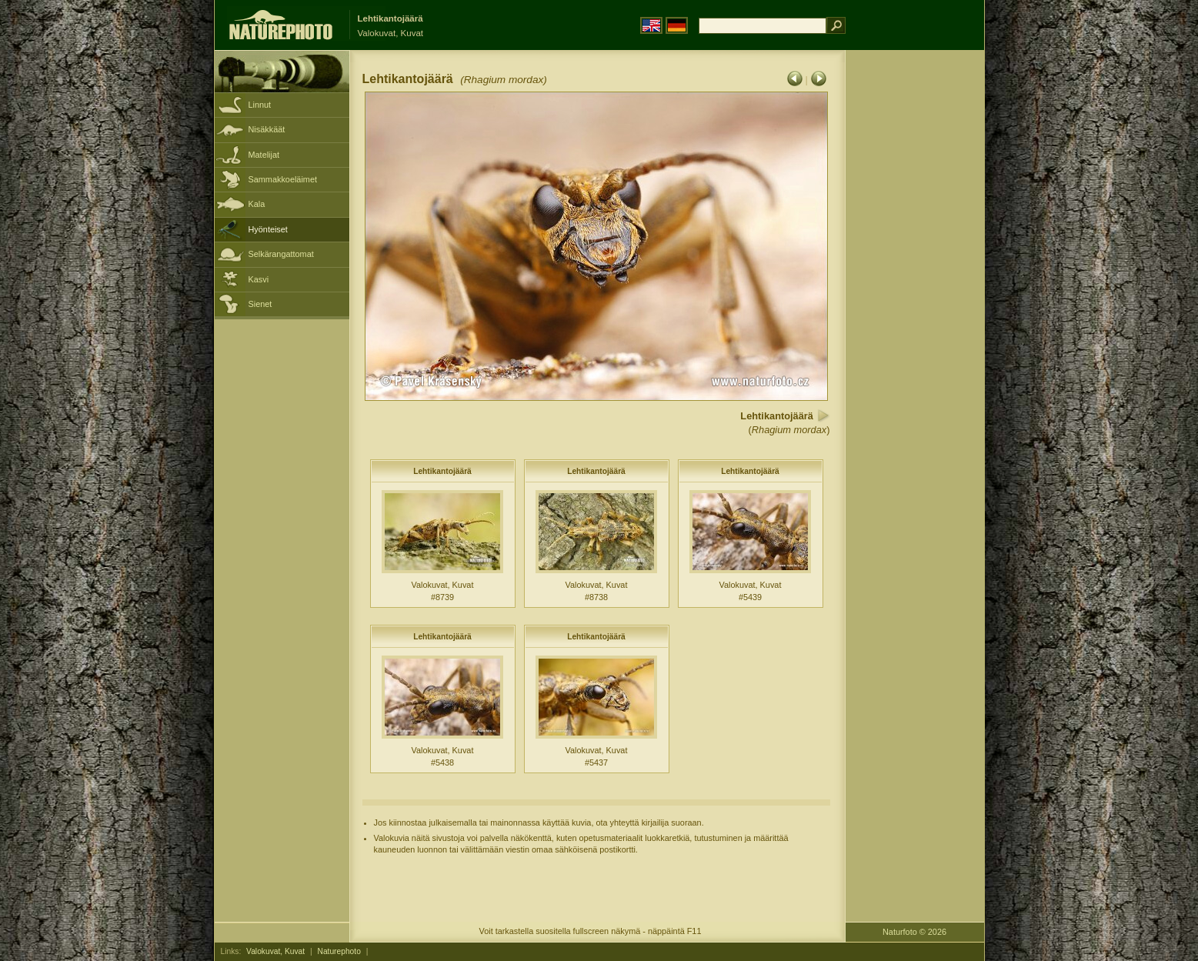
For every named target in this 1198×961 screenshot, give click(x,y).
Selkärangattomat (281, 254)
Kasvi (259, 279)
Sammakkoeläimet (283, 179)
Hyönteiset (268, 229)
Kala (257, 204)
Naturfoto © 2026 (914, 931)
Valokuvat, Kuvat (275, 951)
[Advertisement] (914, 296)
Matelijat (264, 154)
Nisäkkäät (267, 129)
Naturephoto (339, 951)
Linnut (260, 104)
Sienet (260, 304)
